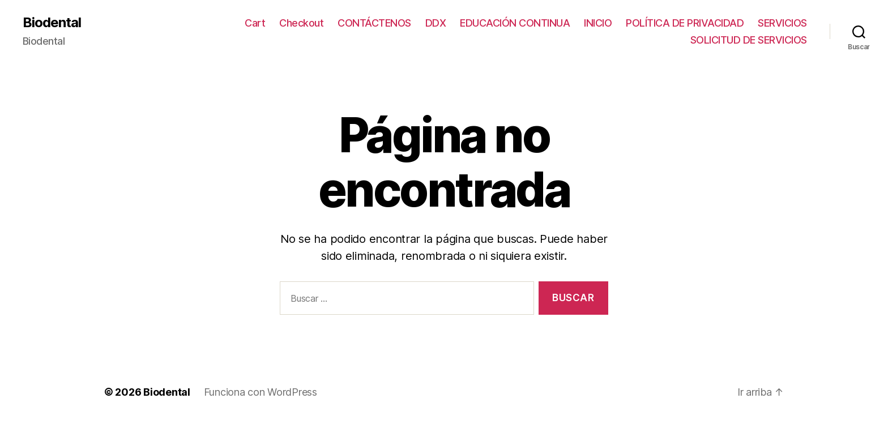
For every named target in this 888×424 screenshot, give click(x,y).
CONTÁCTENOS (374, 23)
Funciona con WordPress (260, 392)
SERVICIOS (782, 23)
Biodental (52, 22)
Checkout (301, 23)
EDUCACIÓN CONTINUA (515, 23)
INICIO (598, 23)
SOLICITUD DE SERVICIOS (748, 40)
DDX (435, 23)
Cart (255, 23)
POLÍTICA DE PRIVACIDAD (685, 23)
